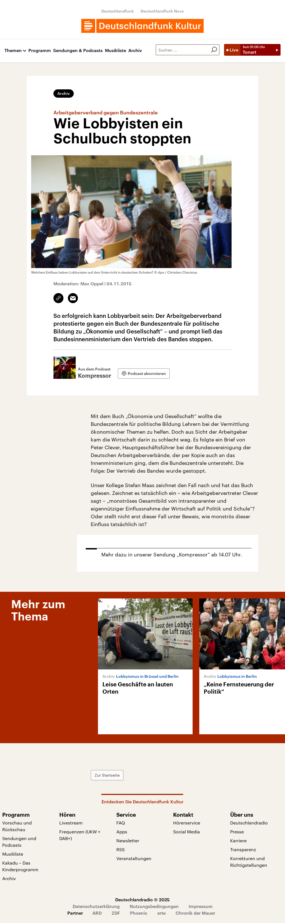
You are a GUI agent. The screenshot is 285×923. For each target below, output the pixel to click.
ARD (97, 912)
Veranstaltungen (133, 858)
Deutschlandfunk (117, 11)
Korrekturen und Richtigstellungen (248, 862)
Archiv (135, 50)
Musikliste (115, 50)
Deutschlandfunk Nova (162, 11)
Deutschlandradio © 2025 (142, 899)
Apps (121, 831)
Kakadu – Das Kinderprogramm (20, 866)
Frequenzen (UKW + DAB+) (79, 835)
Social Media (186, 831)
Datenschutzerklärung (96, 906)
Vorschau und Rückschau (17, 826)
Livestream (71, 822)
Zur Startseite (107, 775)
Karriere (238, 840)
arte (161, 912)
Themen (13, 50)
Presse (237, 831)
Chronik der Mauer (195, 912)
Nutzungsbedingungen (154, 906)
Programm (39, 50)
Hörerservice (186, 822)
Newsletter (127, 840)
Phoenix (138, 912)
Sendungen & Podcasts (78, 50)
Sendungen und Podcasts (19, 842)
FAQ (120, 822)
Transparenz (243, 849)
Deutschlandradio (249, 822)
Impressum (201, 906)
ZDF (116, 912)
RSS (120, 849)
